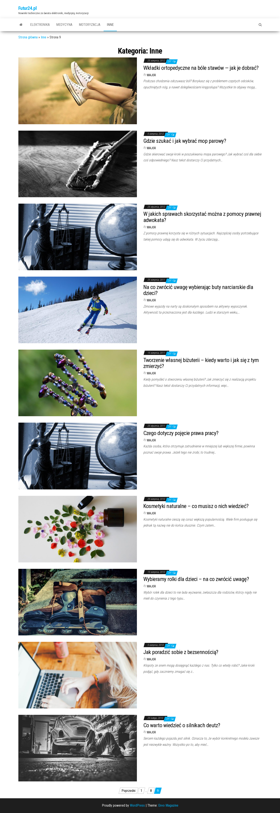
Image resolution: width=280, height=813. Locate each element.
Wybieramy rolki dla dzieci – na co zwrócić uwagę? (196, 579)
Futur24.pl (27, 8)
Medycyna (64, 25)
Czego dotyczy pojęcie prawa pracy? (180, 433)
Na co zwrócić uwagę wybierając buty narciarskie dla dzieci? (198, 290)
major (151, 75)
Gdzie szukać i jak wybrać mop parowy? (184, 141)
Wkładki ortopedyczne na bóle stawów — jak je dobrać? (201, 68)
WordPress (137, 805)
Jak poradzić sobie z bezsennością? (180, 652)
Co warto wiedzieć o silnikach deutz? (181, 725)
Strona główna (28, 37)
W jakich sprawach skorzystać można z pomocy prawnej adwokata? (202, 217)
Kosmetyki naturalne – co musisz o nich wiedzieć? (196, 506)
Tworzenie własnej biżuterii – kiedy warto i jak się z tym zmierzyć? (201, 363)
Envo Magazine (168, 805)
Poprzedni (128, 791)
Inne (110, 25)
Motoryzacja (89, 25)
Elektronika (40, 25)
